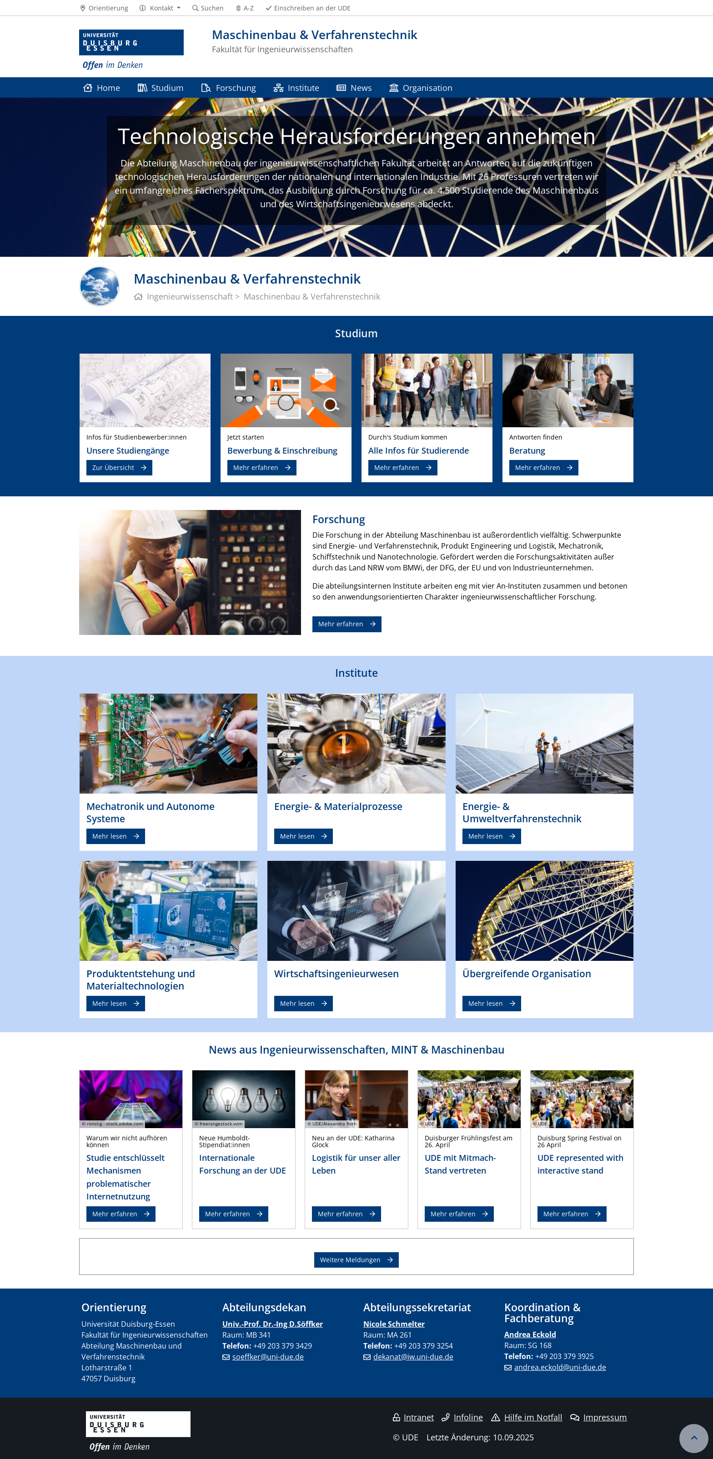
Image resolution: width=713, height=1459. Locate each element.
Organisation (420, 87)
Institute (296, 87)
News (354, 87)
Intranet (413, 1417)
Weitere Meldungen (350, 1259)
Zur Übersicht (113, 467)
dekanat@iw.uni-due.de (413, 1357)
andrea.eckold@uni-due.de (560, 1367)
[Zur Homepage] (131, 50)
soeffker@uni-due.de (268, 1357)
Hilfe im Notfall (526, 1417)
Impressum (598, 1417)
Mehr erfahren (255, 467)
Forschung (228, 87)
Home (101, 87)
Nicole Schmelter (394, 1324)
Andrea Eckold (530, 1334)
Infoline (462, 1417)
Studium (161, 87)
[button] (160, 8)
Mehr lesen (109, 836)
